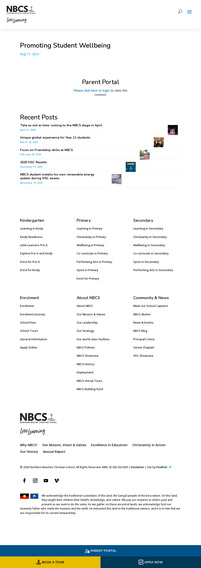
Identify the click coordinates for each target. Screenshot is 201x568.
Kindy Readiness (31, 237)
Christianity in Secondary (150, 237)
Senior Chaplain (143, 347)
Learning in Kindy (31, 228)
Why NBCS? (28, 445)
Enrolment (27, 306)
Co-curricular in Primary (92, 253)
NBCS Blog (140, 331)
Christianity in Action (149, 445)
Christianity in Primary (91, 237)
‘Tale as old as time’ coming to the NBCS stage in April (61, 125)
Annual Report (54, 452)
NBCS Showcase (87, 356)
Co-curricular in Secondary (151, 253)
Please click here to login (92, 90)
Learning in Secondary (148, 228)
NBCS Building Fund (90, 389)
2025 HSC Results (33, 162)
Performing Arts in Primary (94, 262)
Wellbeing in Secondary (149, 245)
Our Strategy (85, 331)
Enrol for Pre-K (30, 262)
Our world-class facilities (93, 339)
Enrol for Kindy (30, 270)
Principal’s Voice (144, 339)
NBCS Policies (86, 347)
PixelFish (163, 467)
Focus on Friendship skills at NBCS (47, 150)
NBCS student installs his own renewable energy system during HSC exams (57, 176)
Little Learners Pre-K (34, 245)
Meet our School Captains (150, 306)
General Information (33, 339)
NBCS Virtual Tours (89, 381)
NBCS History (85, 364)
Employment (85, 372)
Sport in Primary (87, 270)
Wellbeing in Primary (90, 245)
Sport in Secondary (146, 262)
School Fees (28, 322)
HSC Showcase (143, 356)
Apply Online (28, 347)
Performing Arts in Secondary (153, 270)
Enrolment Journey (32, 314)
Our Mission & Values (91, 314)
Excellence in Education (109, 445)
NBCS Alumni (141, 314)
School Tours (29, 331)
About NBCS (85, 306)
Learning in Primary (90, 228)
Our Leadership (87, 322)
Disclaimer (137, 467)
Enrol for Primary (88, 278)
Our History (29, 452)
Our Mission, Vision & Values (64, 445)
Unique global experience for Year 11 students (55, 137)
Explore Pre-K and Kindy (36, 253)
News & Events (143, 322)
